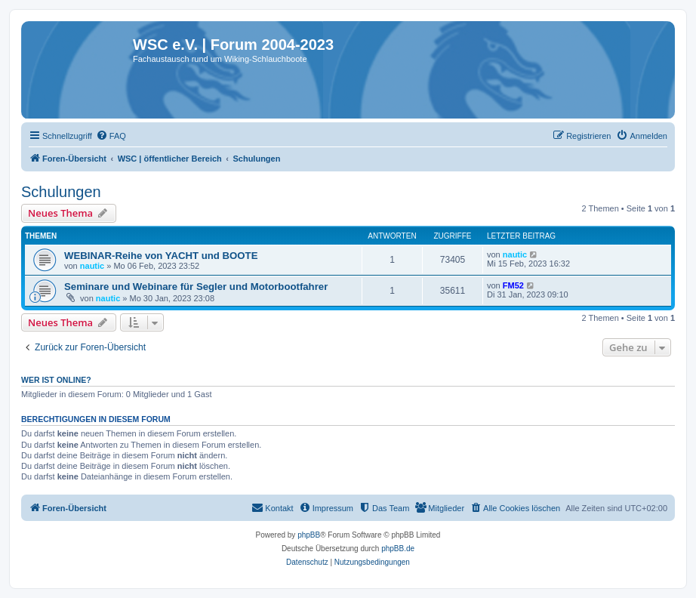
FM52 (513, 285)
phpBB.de (397, 548)
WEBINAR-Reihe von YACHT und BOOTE (160, 255)
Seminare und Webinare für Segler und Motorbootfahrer (196, 286)
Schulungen (61, 191)
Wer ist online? (56, 379)
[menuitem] (111, 136)
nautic (92, 265)
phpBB (308, 535)
